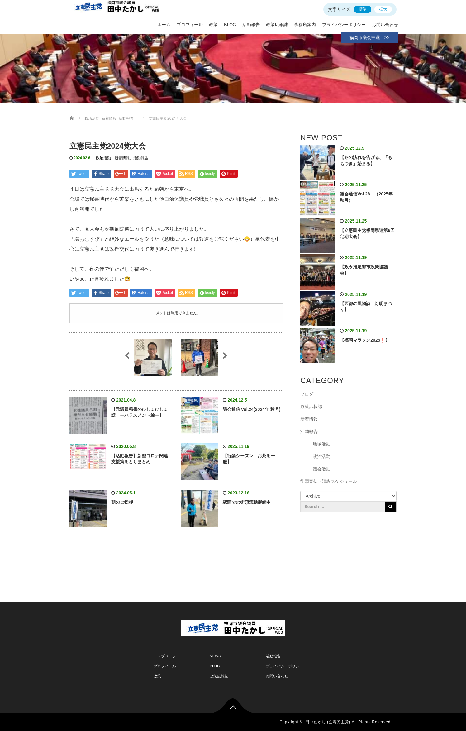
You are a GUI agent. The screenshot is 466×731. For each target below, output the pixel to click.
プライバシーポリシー (344, 24)
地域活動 (321, 443)
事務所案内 (305, 24)
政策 (213, 24)
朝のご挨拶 (122, 502)
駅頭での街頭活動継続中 (247, 502)
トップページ (165, 656)
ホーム (163, 24)
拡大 (383, 9)
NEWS (215, 656)
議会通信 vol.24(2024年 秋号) (252, 409)
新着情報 (122, 158)
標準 (363, 9)
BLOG (230, 24)
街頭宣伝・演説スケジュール (328, 481)
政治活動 (103, 158)
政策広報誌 (277, 24)
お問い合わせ (385, 24)
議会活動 (321, 468)
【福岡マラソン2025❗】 (365, 340)
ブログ (306, 394)
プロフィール (190, 24)
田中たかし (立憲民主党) (328, 722)
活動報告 (251, 24)
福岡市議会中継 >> (369, 37)
